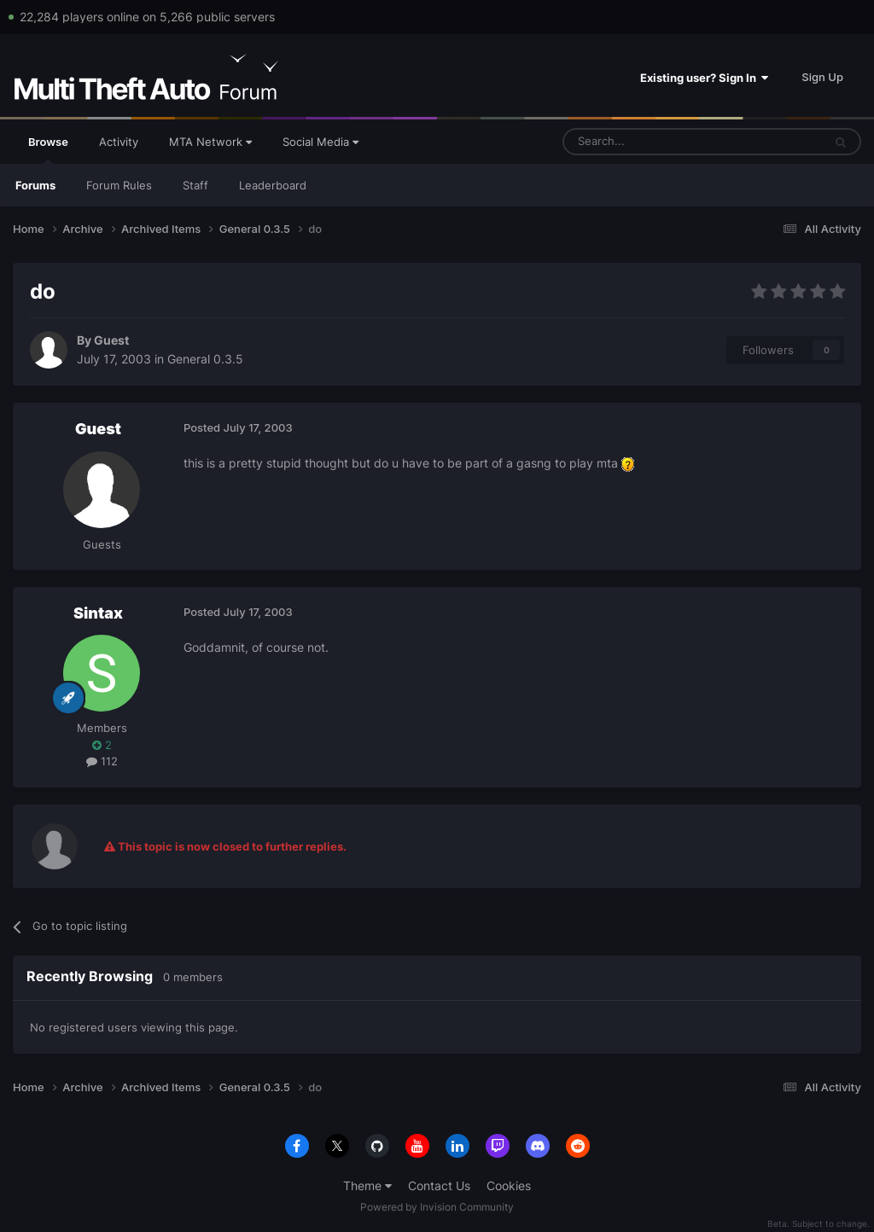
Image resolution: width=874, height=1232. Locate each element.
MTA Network (210, 141)
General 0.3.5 (205, 359)
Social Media (320, 141)
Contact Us (439, 1185)
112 (102, 761)
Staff (195, 185)
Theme (367, 1185)
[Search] (651, 142)
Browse (48, 149)
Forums (35, 185)
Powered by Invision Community (437, 1206)
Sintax (98, 613)
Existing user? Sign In (704, 77)
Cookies (509, 1185)
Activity (118, 141)
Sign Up (822, 77)
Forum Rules (119, 185)
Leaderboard (272, 185)
